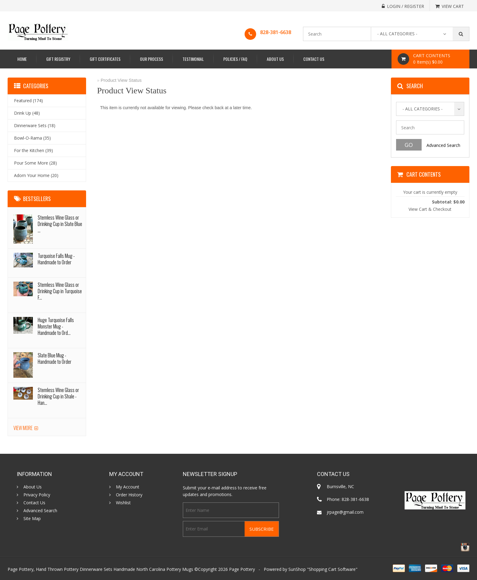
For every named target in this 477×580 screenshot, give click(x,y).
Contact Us (313, 59)
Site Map (32, 518)
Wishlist (123, 502)
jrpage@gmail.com (345, 512)
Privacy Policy (36, 494)
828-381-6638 (275, 32)
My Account (127, 486)
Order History (129, 494)
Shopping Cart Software (332, 569)
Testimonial (193, 59)
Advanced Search (443, 145)
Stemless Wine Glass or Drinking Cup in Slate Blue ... (60, 224)
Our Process (151, 59)
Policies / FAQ (235, 59)
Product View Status (121, 80)
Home (22, 59)
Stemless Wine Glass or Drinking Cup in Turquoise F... (60, 291)
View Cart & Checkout (430, 209)
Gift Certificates (105, 59)
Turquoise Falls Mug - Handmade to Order (56, 259)
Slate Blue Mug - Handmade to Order (54, 358)
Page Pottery (242, 569)
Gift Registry (58, 59)
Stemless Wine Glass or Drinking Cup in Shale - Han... (58, 396)
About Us (275, 59)
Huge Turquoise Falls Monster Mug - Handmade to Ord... (56, 326)
